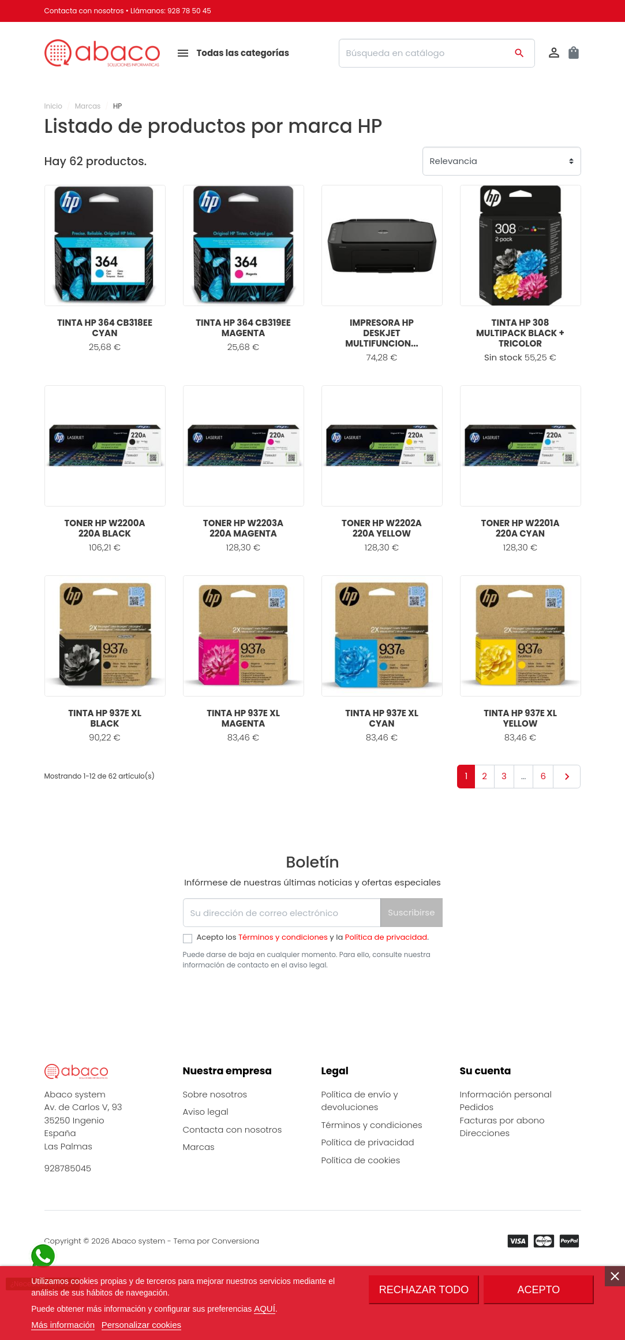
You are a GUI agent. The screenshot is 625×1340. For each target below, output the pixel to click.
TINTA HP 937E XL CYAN (381, 718)
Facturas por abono (502, 1163)
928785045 (68, 1211)
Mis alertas (483, 1189)
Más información (63, 1325)
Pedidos (477, 1150)
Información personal (506, 1137)
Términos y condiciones (283, 937)
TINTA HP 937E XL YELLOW (520, 718)
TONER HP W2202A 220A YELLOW (382, 528)
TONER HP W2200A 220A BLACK (104, 528)
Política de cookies (361, 1203)
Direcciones (485, 1176)
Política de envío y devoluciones (359, 1143)
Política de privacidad (386, 937)
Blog (192, 1207)
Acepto (538, 1290)
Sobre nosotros (215, 1137)
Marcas (199, 1190)
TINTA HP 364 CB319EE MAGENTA (243, 328)
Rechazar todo (424, 1290)
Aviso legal (206, 1155)
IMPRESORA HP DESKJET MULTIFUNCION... (381, 333)
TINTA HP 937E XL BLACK (104, 718)
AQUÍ (264, 1308)
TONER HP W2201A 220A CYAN (520, 528)
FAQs (193, 1225)
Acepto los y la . (313, 937)
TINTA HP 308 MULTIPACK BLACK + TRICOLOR (520, 333)
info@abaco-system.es (94, 1224)
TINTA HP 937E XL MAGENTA (243, 718)
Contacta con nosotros (84, 11)
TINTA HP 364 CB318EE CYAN (104, 328)
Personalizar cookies (141, 1325)
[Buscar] (437, 53)
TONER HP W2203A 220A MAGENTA (243, 528)
